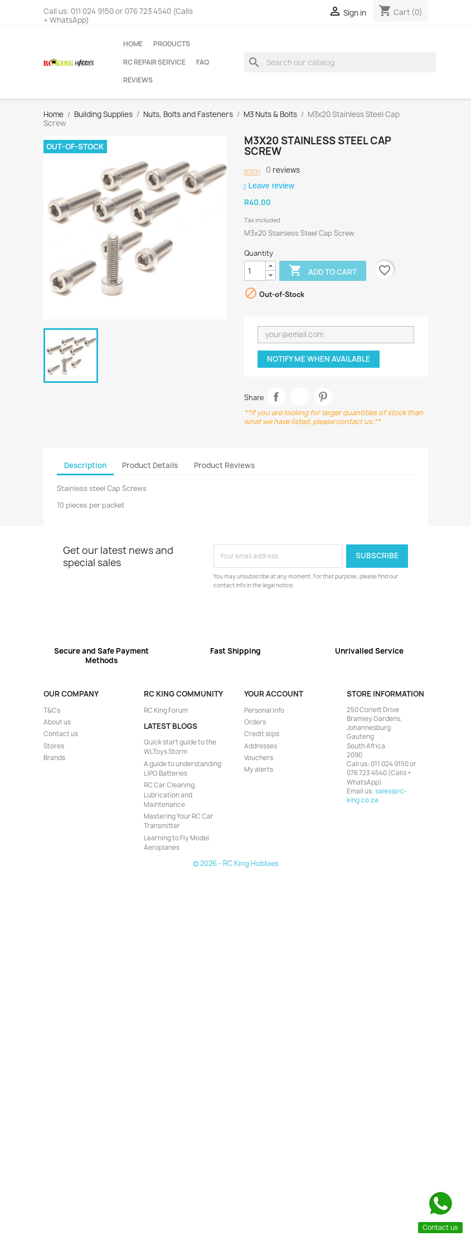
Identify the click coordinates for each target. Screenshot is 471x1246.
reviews (283, 170)
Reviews (138, 80)
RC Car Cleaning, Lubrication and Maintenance (170, 795)
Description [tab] (85, 465)
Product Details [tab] (150, 465)
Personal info (264, 710)
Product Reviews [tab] (224, 465)
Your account (273, 694)
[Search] (340, 62)
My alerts (258, 769)
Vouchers (258, 757)
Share (276, 397)
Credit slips (261, 733)
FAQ (202, 62)
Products (171, 44)
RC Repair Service (154, 62)
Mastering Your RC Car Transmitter (178, 821)
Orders (255, 722)
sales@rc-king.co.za (377, 796)
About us (57, 722)
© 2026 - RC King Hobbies (236, 863)
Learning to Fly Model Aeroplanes (176, 843)
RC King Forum (166, 710)
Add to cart (323, 271)
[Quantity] (255, 271)
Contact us (60, 733)
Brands (54, 757)
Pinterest (323, 397)
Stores (53, 746)
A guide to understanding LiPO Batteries (182, 769)
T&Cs (51, 710)
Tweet (299, 397)
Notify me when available (318, 359)
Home (133, 44)
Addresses (260, 746)
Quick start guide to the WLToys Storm (180, 747)
